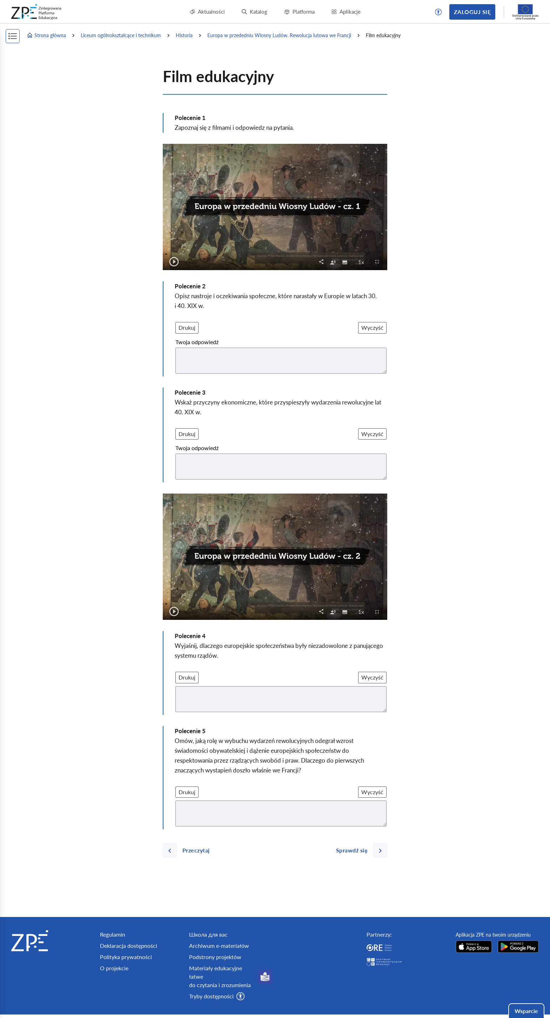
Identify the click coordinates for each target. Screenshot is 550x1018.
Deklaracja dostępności (128, 945)
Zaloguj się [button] (472, 11)
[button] (438, 12)
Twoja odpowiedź (197, 342)
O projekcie (114, 968)
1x (363, 261)
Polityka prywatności (126, 956)
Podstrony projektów (215, 956)
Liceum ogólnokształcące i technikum (121, 35)
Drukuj (187, 327)
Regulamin (112, 934)
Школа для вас (208, 934)
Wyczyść (372, 327)
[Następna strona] (358, 850)
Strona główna (46, 35)
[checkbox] (332, 261)
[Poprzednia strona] (189, 850)
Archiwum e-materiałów (219, 945)
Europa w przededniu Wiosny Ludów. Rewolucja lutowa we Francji (279, 35)
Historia (184, 35)
